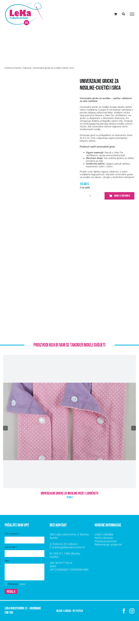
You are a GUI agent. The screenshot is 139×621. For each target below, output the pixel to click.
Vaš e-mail (11, 547)
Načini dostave (104, 537)
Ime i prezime (12, 533)
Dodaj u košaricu (119, 195)
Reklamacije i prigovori (108, 544)
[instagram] (131, 610)
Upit (7, 560)
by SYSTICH (78, 611)
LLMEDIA (67, 611)
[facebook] (123, 610)
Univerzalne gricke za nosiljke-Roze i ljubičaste (69, 493)
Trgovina (27, 68)
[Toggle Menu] (132, 14)
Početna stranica (13, 68)
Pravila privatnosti (106, 541)
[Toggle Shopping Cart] (115, 14)
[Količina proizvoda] (90, 196)
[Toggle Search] (123, 14)
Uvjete (22, 584)
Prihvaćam (16, 584)
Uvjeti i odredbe (104, 534)
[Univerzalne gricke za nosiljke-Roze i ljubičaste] (69, 421)
